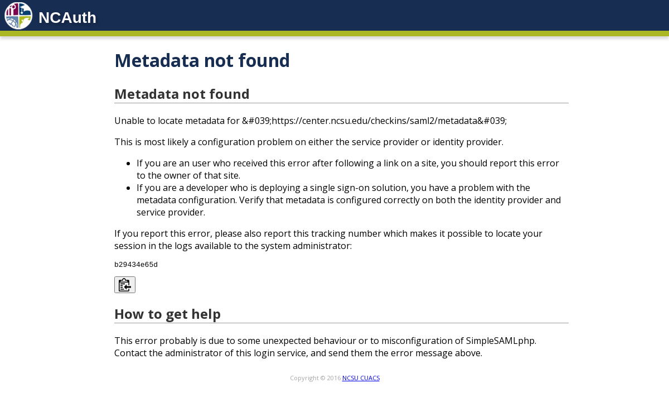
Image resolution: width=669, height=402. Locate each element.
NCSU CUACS (361, 379)
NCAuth (67, 17)
